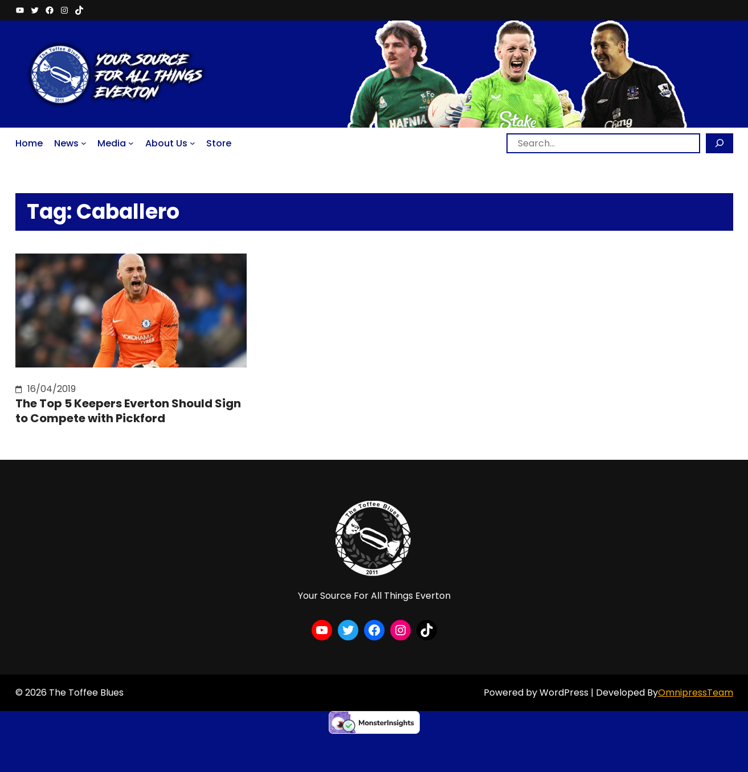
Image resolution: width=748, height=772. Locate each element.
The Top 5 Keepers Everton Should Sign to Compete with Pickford (128, 411)
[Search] (719, 143)
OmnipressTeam (695, 692)
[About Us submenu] (192, 143)
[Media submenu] (131, 143)
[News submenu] (84, 143)
